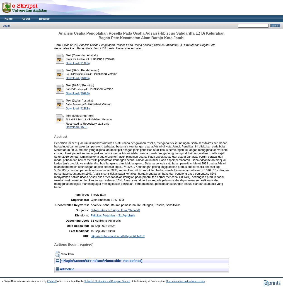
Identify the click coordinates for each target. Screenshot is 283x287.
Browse (44, 18)
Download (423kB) (78, 108)
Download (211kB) (78, 63)
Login (6, 25)
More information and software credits (185, 281)
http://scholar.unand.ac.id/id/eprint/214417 (118, 236)
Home (9, 18)
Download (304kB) (78, 78)
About (26, 18)
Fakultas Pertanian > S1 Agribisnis (113, 215)
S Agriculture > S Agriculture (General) (115, 210)
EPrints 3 (52, 281)
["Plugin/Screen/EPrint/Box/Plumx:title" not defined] (99, 261)
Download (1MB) (76, 127)
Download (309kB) (78, 93)
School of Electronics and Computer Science (107, 281)
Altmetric (65, 269)
